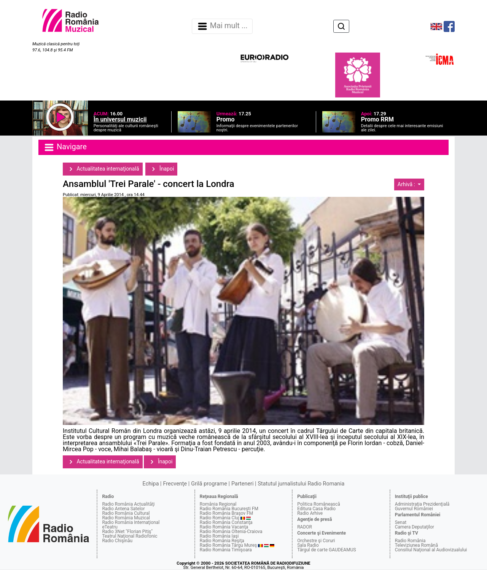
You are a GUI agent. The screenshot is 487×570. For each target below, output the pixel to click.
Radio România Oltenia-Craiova (231, 531)
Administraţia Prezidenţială (422, 504)
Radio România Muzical (126, 518)
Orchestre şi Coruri (316, 540)
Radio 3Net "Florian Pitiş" (127, 531)
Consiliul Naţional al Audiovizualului (431, 549)
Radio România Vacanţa (224, 527)
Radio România (410, 540)
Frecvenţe (175, 484)
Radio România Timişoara (226, 549)
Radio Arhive (310, 513)
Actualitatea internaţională (102, 169)
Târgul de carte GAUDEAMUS (326, 549)
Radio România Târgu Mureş (228, 545)
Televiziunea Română (416, 545)
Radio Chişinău (117, 540)
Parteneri (242, 484)
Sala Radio (308, 545)
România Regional (218, 504)
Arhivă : (407, 184)
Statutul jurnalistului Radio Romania (301, 484)
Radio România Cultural (126, 513)
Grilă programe (209, 484)
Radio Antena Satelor (123, 508)
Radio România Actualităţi (128, 504)
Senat (401, 522)
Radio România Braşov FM (226, 513)
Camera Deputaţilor (414, 527)
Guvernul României (414, 508)
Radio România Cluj (219, 518)
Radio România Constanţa (226, 522)
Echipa (151, 484)
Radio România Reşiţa (222, 540)
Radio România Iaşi (219, 536)
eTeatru (109, 527)
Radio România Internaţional (130, 522)
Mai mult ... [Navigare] (222, 26)
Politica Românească (318, 504)
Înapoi (161, 169)
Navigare (65, 147)
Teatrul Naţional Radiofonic (129, 536)
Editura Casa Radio (316, 508)
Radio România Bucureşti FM (229, 508)
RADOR (304, 527)
